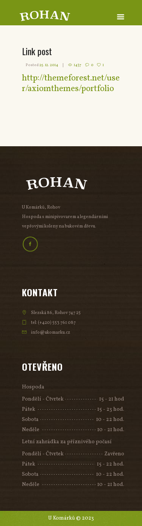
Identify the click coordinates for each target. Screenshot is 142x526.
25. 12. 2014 (48, 65)
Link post (37, 51)
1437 (77, 65)
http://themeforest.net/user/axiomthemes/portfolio (71, 84)
